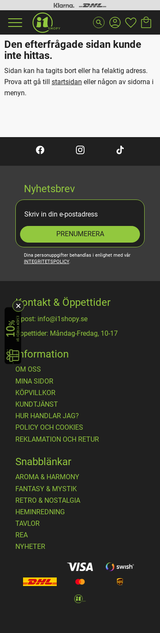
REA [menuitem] (21, 535)
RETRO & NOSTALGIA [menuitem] (47, 500)
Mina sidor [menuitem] (34, 381)
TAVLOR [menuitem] (27, 524)
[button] (14, 22)
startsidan (67, 82)
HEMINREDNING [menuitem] (40, 512)
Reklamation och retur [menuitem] (57, 439)
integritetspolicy (46, 261)
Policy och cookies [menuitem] (49, 427)
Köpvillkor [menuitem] (35, 393)
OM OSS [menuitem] (28, 369)
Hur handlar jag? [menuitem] (47, 416)
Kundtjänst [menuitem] (36, 404)
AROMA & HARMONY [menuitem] (47, 477)
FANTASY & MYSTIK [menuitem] (46, 489)
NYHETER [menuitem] (30, 547)
